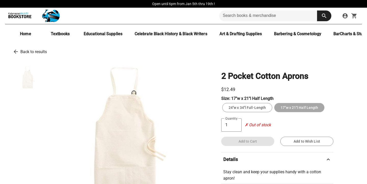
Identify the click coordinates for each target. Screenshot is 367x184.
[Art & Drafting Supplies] (240, 33)
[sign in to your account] (345, 15)
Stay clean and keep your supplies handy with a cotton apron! (272, 175)
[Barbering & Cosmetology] (297, 33)
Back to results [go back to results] (33, 51)
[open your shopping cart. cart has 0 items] (354, 15)
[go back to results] (15, 51)
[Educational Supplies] (103, 33)
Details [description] (277, 159)
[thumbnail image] (28, 77)
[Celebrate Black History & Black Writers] (170, 33)
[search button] (324, 15)
